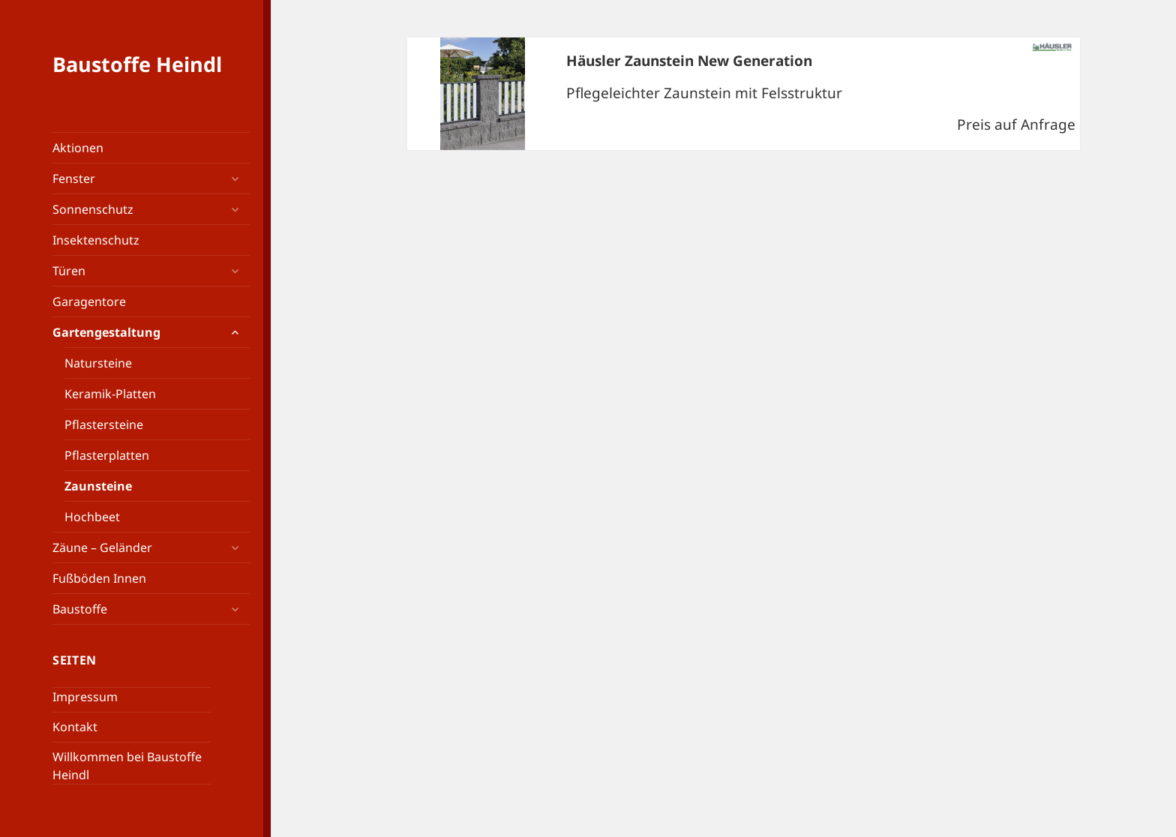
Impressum (85, 696)
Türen (69, 270)
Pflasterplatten (106, 455)
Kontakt (75, 726)
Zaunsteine (98, 486)
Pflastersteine (103, 424)
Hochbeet (92, 516)
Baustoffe (79, 609)
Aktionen (78, 148)
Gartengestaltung (106, 332)
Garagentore (89, 301)
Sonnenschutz (93, 209)
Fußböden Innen (99, 578)
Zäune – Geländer (102, 547)
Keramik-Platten (110, 394)
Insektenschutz (96, 240)
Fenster (73, 178)
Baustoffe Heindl (137, 64)
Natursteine (98, 363)
